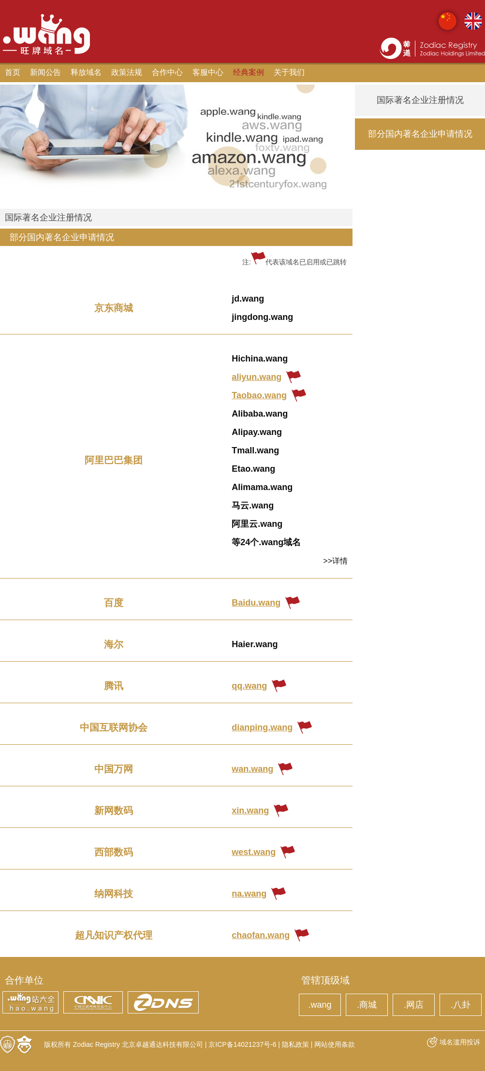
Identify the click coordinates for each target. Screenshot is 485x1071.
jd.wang (248, 299)
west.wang (254, 852)
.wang (319, 1005)
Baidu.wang (256, 603)
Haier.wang (255, 644)
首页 (12, 72)
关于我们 (289, 72)
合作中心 (167, 72)
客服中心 (207, 72)
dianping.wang (262, 727)
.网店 (414, 1005)
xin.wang (250, 810)
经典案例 (248, 72)
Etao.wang (253, 469)
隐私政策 (295, 1044)
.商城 (367, 1005)
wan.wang (252, 769)
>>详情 (335, 561)
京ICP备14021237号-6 (242, 1044)
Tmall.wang (255, 450)
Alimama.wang (262, 487)
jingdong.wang (262, 317)
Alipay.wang (257, 432)
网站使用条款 (334, 1044)
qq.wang (249, 686)
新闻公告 (45, 72)
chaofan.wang (261, 935)
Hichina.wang (260, 358)
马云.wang (253, 505)
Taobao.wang (259, 395)
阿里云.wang (257, 524)
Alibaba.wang (260, 414)
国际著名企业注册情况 (48, 217)
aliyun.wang (256, 377)
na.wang (249, 893)
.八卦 (460, 1005)
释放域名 (86, 72)
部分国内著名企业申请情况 (62, 237)
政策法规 (126, 72)
